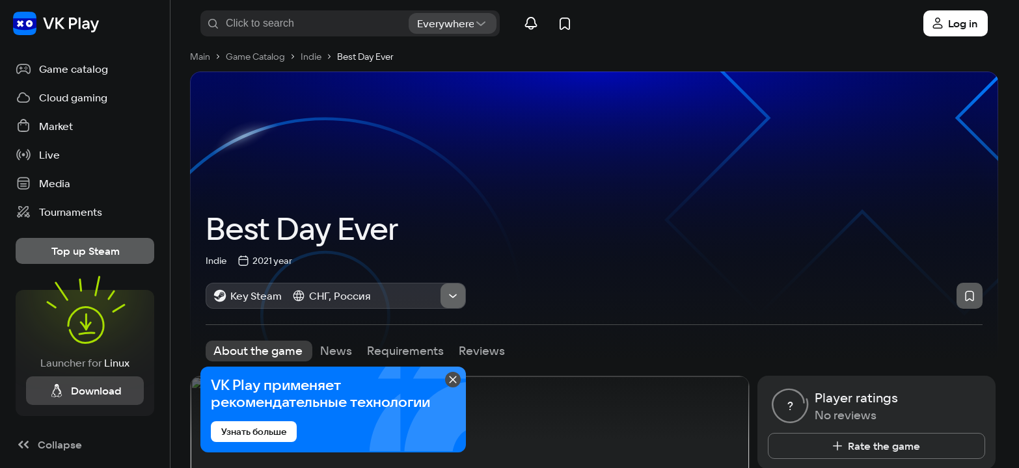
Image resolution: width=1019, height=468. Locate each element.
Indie (216, 259)
